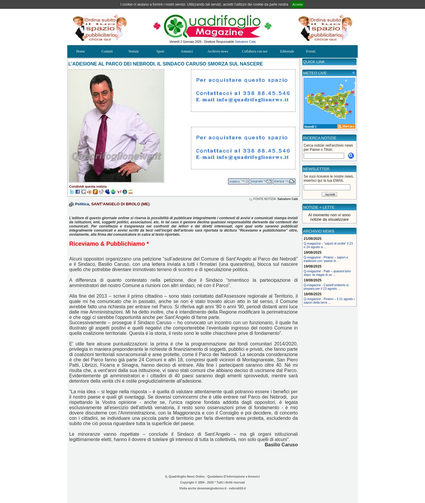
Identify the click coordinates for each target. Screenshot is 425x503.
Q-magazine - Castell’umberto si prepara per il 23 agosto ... (326, 286)
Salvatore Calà (245, 41)
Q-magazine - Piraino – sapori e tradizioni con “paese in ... (326, 259)
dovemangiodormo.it (211, 488)
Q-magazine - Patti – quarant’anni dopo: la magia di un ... (327, 272)
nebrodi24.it (237, 488)
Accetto (297, 4)
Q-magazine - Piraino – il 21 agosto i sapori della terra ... (329, 300)
